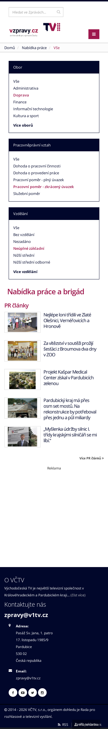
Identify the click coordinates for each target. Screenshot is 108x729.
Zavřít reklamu (86, 724)
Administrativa (25, 88)
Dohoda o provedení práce (36, 172)
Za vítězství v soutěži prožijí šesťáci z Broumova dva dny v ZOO (69, 349)
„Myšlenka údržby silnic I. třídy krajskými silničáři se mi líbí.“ (70, 435)
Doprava (21, 95)
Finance (19, 102)
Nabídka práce (34, 47)
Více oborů (23, 125)
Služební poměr (26, 193)
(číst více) (78, 595)
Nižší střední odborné (31, 262)
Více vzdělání (25, 271)
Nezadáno (22, 241)
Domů (9, 47)
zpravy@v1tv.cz (26, 615)
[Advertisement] (54, 511)
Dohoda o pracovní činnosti (36, 166)
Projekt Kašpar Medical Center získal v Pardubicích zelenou (68, 377)
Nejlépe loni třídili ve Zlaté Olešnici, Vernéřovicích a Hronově (67, 320)
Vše (16, 81)
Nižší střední (23, 255)
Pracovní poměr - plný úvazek (38, 179)
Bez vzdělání (23, 234)
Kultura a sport (26, 115)
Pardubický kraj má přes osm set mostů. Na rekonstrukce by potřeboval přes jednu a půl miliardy (69, 409)
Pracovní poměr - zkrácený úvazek (43, 186)
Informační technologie (33, 108)
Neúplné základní (28, 248)
